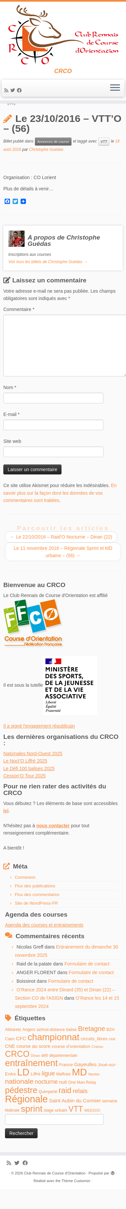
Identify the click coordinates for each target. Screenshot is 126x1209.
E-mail (11, 435)
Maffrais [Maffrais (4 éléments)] (63, 1094)
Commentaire (18, 330)
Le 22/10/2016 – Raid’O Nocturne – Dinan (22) (61, 557)
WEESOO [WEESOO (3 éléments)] (92, 1131)
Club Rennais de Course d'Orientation (54, 1194)
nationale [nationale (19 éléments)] (19, 1102)
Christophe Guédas (46, 169)
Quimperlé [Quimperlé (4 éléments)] (48, 1112)
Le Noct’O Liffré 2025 (25, 781)
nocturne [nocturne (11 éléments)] (46, 1102)
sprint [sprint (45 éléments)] (32, 1129)
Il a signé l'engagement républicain (39, 746)
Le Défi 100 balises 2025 (29, 788)
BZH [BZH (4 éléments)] (110, 1050)
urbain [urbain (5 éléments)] (61, 1130)
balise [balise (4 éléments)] (71, 1050)
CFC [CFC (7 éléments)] (21, 1058)
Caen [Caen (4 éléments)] (10, 1059)
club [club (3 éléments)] (112, 1059)
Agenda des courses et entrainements (44, 945)
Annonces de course (44, 115)
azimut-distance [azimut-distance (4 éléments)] (51, 1050)
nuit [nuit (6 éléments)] (63, 1102)
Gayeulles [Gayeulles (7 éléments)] (85, 1084)
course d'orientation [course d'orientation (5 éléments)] (71, 1066)
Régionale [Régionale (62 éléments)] (26, 1119)
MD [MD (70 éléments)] (79, 1092)
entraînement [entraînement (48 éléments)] (31, 1083)
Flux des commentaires (37, 915)
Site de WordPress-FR (36, 923)
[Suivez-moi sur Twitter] (13, 90)
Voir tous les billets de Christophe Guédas (47, 282)
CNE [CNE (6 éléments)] (10, 1066)
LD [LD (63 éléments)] (23, 1092)
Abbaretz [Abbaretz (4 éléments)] (13, 1050)
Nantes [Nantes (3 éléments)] (94, 1095)
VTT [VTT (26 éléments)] (75, 1129)
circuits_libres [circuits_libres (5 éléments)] (94, 1059)
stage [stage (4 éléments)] (49, 1130)
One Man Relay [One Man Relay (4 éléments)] (82, 1103)
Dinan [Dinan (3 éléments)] (35, 1076)
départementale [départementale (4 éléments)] (63, 1076)
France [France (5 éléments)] (66, 1084)
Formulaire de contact (86, 984)
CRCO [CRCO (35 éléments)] (17, 1074)
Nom (9, 408)
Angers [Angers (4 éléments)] (29, 1050)
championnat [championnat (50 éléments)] (53, 1057)
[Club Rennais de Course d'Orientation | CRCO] (63, 34)
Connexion (25, 897)
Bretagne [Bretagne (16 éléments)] (91, 1049)
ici (6, 831)
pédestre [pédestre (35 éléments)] (21, 1110)
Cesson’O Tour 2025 (24, 796)
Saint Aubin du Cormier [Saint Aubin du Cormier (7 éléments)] (75, 1121)
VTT (104, 162)
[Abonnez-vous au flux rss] (7, 90)
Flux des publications (35, 906)
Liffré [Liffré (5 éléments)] (35, 1094)
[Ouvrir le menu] (115, 88)
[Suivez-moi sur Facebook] (20, 90)
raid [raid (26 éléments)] (65, 1111)
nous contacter (52, 846)
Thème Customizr (76, 1201)
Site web (12, 461)
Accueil (10, 115)
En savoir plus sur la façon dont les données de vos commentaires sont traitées (60, 513)
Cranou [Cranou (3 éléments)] (97, 1067)
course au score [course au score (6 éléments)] (33, 1066)
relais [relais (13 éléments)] (79, 1111)
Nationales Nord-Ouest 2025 (32, 774)
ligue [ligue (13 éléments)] (48, 1093)
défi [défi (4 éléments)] (44, 1076)
